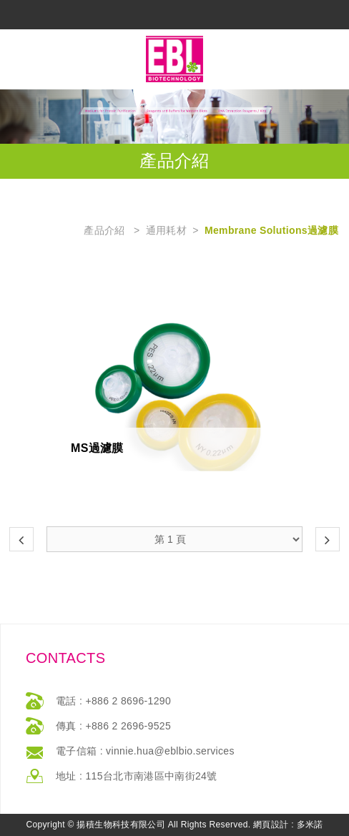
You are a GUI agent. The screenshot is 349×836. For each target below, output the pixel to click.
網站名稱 (174, 59)
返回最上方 (176, 823)
